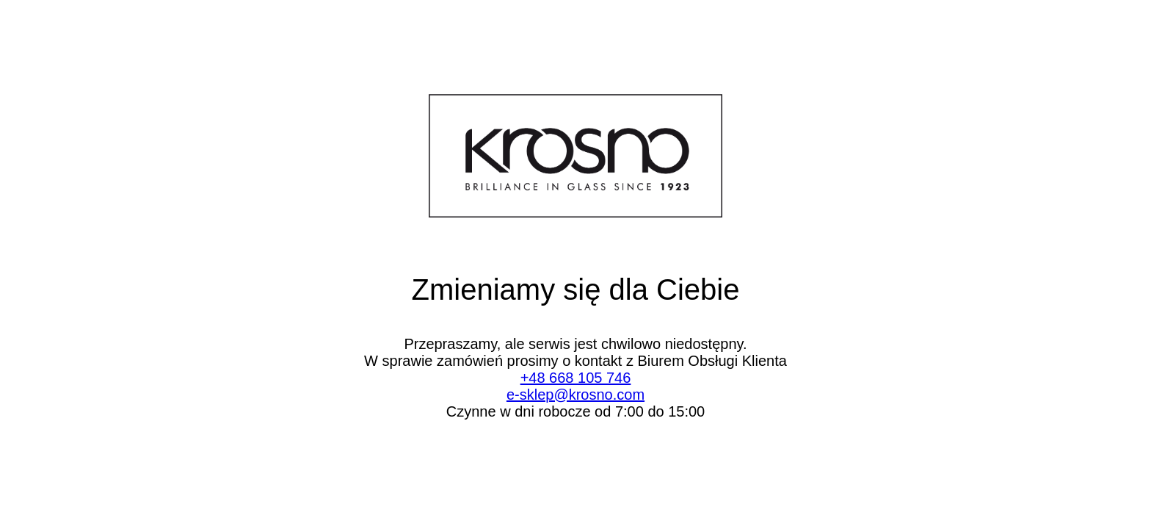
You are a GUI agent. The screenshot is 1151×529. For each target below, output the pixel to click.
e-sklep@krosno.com (575, 394)
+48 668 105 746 (575, 378)
